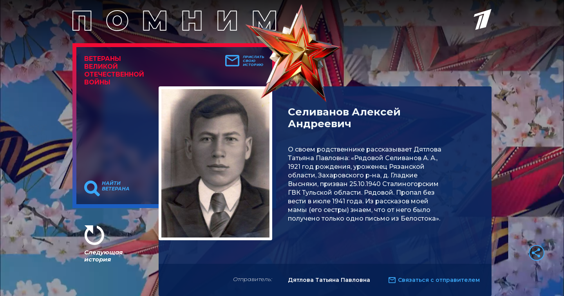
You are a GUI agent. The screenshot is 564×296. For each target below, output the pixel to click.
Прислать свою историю (253, 61)
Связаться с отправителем (439, 279)
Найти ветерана (116, 186)
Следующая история (103, 255)
